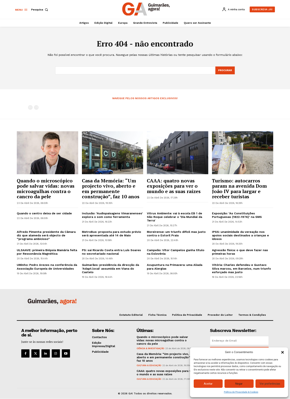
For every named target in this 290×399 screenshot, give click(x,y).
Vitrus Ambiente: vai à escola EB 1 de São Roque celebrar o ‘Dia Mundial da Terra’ (174, 217)
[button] (282, 352)
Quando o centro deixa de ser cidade (44, 213)
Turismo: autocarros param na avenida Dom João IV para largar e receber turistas (239, 188)
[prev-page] (30, 107)
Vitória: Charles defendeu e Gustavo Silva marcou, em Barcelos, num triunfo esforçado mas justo (241, 268)
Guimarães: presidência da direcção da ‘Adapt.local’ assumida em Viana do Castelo (110, 268)
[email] (239, 340)
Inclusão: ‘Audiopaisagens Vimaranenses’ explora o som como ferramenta (112, 215)
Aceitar (208, 383)
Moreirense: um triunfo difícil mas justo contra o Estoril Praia (176, 233)
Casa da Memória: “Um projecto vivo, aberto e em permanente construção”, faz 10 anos (110, 188)
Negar (239, 383)
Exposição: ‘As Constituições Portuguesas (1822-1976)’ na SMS (237, 215)
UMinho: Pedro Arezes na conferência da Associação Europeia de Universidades (47, 266)
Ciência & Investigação (150, 348)
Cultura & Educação (149, 365)
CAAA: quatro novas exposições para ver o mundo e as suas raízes (174, 185)
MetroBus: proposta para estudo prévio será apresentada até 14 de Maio (111, 233)
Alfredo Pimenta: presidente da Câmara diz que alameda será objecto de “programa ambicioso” (46, 235)
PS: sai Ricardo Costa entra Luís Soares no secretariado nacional (111, 252)
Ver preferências (270, 383)
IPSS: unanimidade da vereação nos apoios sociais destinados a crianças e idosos (240, 235)
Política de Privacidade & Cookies (241, 392)
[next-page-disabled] (36, 107)
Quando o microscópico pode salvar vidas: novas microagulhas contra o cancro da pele (45, 188)
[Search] (225, 70)
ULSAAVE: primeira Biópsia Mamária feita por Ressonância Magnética (47, 252)
